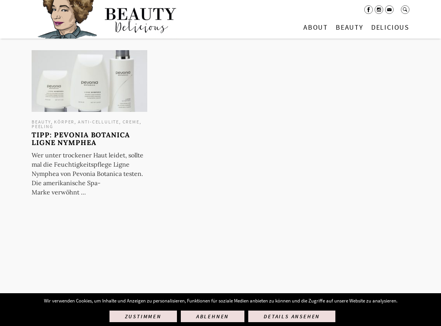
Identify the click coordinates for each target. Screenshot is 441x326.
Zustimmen (143, 316)
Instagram (379, 9)
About (315, 27)
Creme (131, 122)
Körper (64, 122)
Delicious (390, 27)
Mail (389, 9)
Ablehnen (212, 316)
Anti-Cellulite (98, 122)
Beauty (350, 27)
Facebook (368, 9)
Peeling (42, 126)
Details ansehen (292, 316)
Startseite (105, 19)
